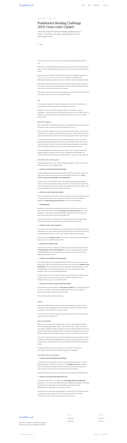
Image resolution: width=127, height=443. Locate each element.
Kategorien (97, 5)
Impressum (97, 434)
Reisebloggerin (49, 280)
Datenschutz (105, 434)
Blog (89, 5)
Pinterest (101, 421)
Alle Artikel (70, 418)
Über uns (105, 5)
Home (83, 5)
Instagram (102, 418)
